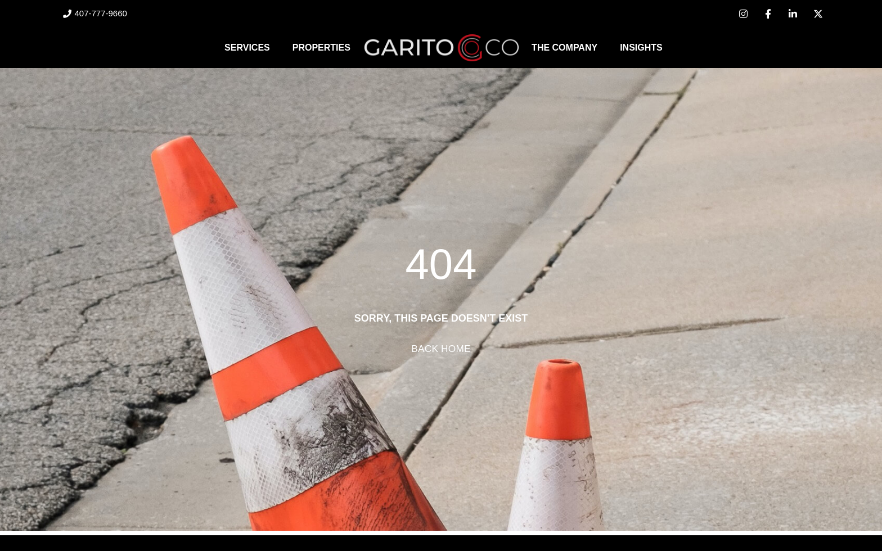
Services (247, 47)
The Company (564, 47)
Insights (641, 47)
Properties (321, 47)
